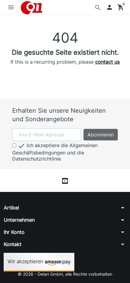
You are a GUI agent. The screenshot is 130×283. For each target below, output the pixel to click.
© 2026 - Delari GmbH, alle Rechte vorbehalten (65, 274)
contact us (107, 62)
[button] (109, 7)
